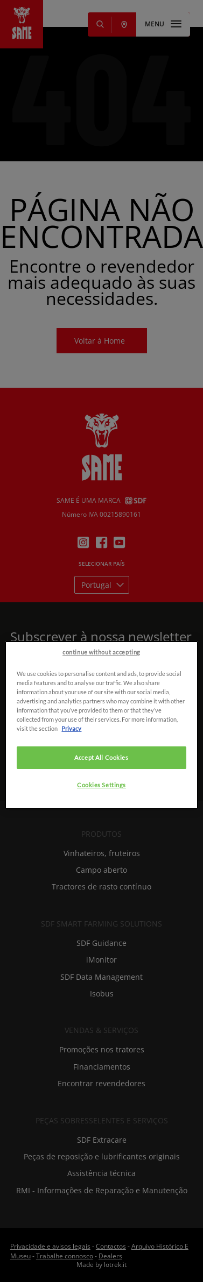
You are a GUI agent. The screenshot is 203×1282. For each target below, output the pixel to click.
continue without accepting (101, 707)
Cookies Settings (101, 840)
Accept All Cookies (101, 813)
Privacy (71, 784)
